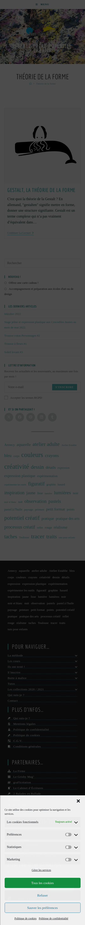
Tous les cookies (42, 883)
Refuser (42, 895)
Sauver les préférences (42, 908)
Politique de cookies (25, 918)
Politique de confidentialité (53, 918)
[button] (78, 801)
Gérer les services (41, 870)
